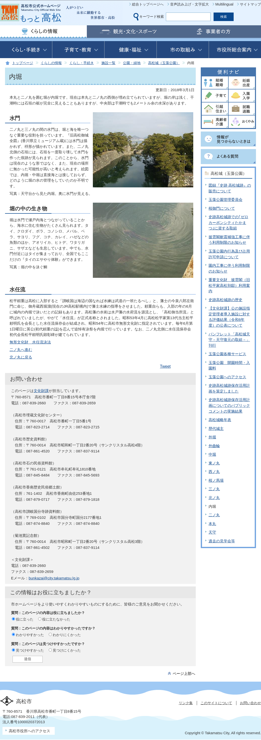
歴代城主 (216, 428)
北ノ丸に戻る (21, 357)
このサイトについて (216, 703)
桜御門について (222, 208)
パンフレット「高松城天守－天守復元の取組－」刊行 (229, 339)
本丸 (212, 524)
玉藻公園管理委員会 (225, 199)
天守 (212, 532)
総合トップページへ (148, 4)
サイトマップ (250, 4)
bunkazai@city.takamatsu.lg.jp (54, 578)
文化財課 (41, 391)
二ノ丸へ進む (21, 349)
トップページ (22, 63)
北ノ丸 (214, 498)
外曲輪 (214, 446)
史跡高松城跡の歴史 (225, 300)
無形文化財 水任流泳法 (30, 342)
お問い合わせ (250, 703)
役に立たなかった (56, 619)
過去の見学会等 (222, 541)
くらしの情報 (51, 63)
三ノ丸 (214, 489)
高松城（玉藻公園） (164, 63)
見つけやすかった (30, 650)
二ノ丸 (214, 515)
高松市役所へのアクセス (29, 731)
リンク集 (186, 703)
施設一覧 (108, 63)
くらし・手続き (81, 63)
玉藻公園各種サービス (227, 354)
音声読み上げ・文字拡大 (189, 4)
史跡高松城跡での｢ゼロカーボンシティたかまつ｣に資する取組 (228, 222)
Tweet (165, 366)
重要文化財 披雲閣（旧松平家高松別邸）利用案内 (229, 285)
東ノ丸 (214, 463)
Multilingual (224, 4)
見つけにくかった (67, 650)
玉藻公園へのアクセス (227, 377)
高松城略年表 (220, 420)
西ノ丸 (214, 471)
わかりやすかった (30, 635)
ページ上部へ (184, 673)
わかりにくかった (67, 635)
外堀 (212, 437)
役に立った (24, 619)
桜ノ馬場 (216, 480)
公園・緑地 (132, 63)
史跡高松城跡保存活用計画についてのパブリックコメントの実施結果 (229, 405)
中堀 (212, 454)
